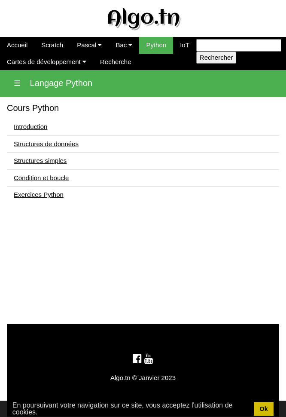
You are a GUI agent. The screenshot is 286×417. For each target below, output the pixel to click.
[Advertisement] (143, 263)
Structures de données (46, 143)
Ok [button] (263, 408)
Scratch (52, 45)
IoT (184, 45)
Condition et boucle (41, 177)
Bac (124, 45)
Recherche (115, 61)
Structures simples (40, 160)
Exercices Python (39, 194)
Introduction (30, 126)
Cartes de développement (46, 61)
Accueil (17, 45)
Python (156, 45)
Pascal (89, 45)
